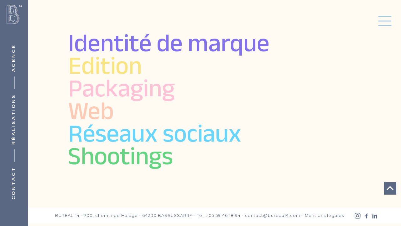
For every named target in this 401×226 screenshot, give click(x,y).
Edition (105, 68)
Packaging (121, 91)
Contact (13, 183)
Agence (13, 58)
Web (91, 113)
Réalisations (13, 119)
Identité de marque (168, 45)
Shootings (120, 158)
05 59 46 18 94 (225, 215)
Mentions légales (324, 215)
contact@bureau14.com (272, 215)
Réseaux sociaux (154, 136)
